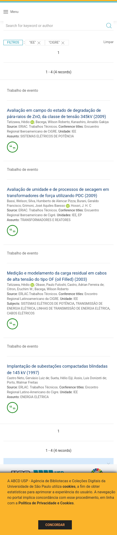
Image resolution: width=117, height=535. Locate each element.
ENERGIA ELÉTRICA (34, 397)
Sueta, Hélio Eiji (61, 378)
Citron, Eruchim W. (20, 289)
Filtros (13, 42)
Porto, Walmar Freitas (22, 382)
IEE (74, 131)
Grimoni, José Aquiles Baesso (43, 205)
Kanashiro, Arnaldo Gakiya (90, 122)
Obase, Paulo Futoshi (51, 285)
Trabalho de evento (22, 90)
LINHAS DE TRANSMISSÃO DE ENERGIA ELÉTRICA (73, 308)
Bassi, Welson (17, 201)
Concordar (55, 525)
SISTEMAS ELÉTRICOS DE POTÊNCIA (47, 136)
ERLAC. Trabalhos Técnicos (38, 387)
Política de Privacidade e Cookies (46, 503)
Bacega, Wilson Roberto (53, 122)
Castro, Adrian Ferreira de (85, 285)
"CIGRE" (57, 43)
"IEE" (35, 43)
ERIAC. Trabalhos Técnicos (37, 126)
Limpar (109, 42)
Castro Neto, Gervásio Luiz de (28, 378)
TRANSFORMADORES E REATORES (45, 220)
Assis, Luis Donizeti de (90, 378)
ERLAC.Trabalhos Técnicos (37, 294)
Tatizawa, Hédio (18, 122)
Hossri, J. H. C (81, 205)
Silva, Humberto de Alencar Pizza (52, 201)
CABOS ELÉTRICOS (21, 313)
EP (80, 215)
